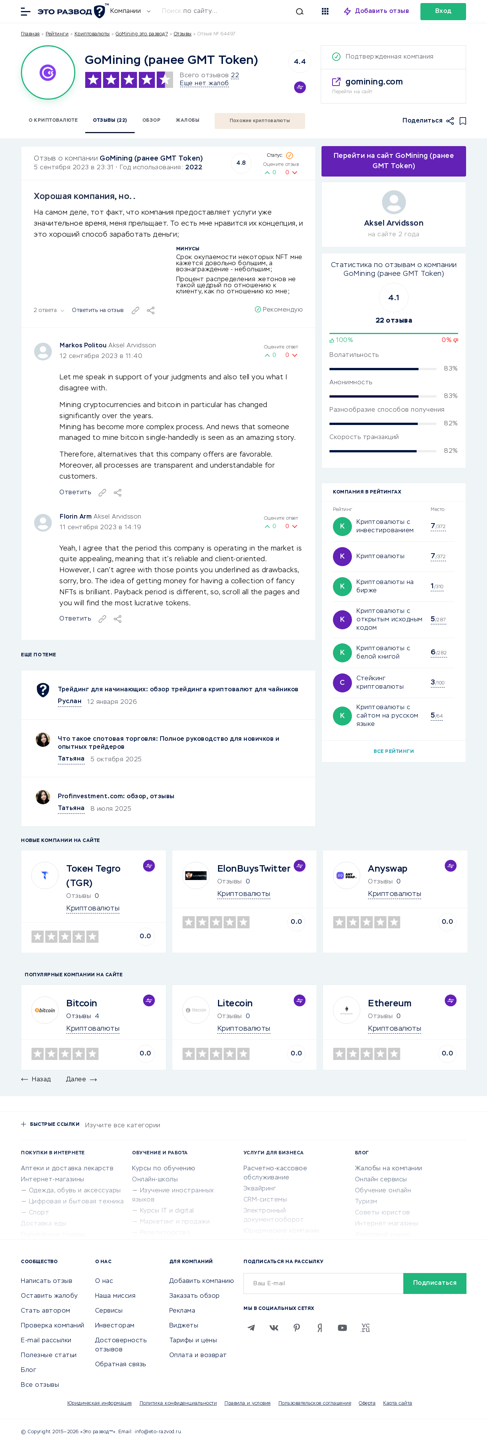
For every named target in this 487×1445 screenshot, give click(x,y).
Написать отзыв (46, 1281)
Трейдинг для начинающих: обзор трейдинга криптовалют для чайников (178, 690)
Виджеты (184, 1326)
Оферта (367, 1403)
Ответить (75, 619)
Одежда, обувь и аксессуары (75, 1191)
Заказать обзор (194, 1296)
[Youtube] (342, 1328)
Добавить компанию (201, 1281)
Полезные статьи (49, 1356)
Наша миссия (115, 1296)
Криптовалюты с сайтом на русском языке (387, 716)
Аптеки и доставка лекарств (67, 1169)
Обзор (151, 120)
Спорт (39, 1213)
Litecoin (235, 1003)
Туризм (366, 1202)
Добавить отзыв (382, 11)
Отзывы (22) (110, 120)
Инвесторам (115, 1326)
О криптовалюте (53, 120)
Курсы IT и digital (167, 1211)
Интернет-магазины (52, 1180)
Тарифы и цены (193, 1341)
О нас (104, 1281)
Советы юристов (382, 1213)
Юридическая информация (99, 1403)
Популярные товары (53, 1235)
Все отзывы (40, 1385)
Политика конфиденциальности (178, 1403)
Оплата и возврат (198, 1356)
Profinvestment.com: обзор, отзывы (116, 797)
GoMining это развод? (142, 34)
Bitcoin (81, 1003)
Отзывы (78, 1017)
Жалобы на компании (388, 1169)
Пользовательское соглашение (315, 1403)
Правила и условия (247, 1403)
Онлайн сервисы (381, 1180)
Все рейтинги (394, 752)
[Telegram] (251, 1328)
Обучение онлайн (383, 1191)
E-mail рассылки (46, 1341)
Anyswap (388, 869)
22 (235, 76)
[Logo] (48, 72)
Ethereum (389, 1003)
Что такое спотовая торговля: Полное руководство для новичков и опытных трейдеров (168, 743)
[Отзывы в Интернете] (72, 10)
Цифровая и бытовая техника (76, 1202)
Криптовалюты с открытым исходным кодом (389, 619)
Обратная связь (120, 1365)
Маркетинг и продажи (175, 1222)
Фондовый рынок (382, 1235)
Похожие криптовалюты (260, 121)
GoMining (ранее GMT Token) (151, 158)
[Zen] (319, 1328)
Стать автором (45, 1311)
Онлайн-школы (155, 1180)
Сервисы (109, 1311)
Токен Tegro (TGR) (93, 876)
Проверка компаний (52, 1326)
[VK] (274, 1328)
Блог (28, 1370)
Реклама (182, 1311)
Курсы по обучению (164, 1169)
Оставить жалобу (49, 1296)
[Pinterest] (296, 1328)
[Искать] (236, 11)
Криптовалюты (92, 34)
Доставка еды (43, 1224)
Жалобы (187, 120)
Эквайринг (260, 1189)
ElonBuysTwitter (254, 869)
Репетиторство (165, 1233)
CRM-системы (265, 1200)
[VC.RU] (365, 1328)
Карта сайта (397, 1403)
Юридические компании (281, 1231)
